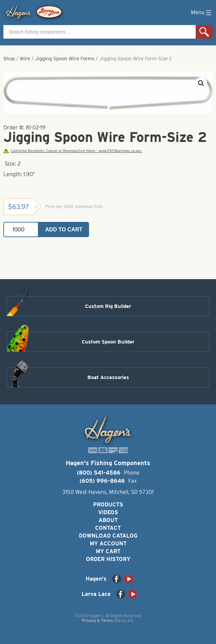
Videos (108, 512)
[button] (201, 83)
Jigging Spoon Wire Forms (64, 59)
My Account (108, 543)
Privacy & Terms (97, 620)
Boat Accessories (108, 377)
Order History (108, 559)
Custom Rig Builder (108, 306)
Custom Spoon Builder (108, 342)
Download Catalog (108, 536)
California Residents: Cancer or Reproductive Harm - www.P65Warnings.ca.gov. (72, 151)
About (108, 520)
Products (108, 504)
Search (204, 32)
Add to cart (64, 229)
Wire (25, 59)
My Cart (108, 551)
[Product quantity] (21, 229)
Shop (9, 59)
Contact (108, 528)
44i (130, 620)
